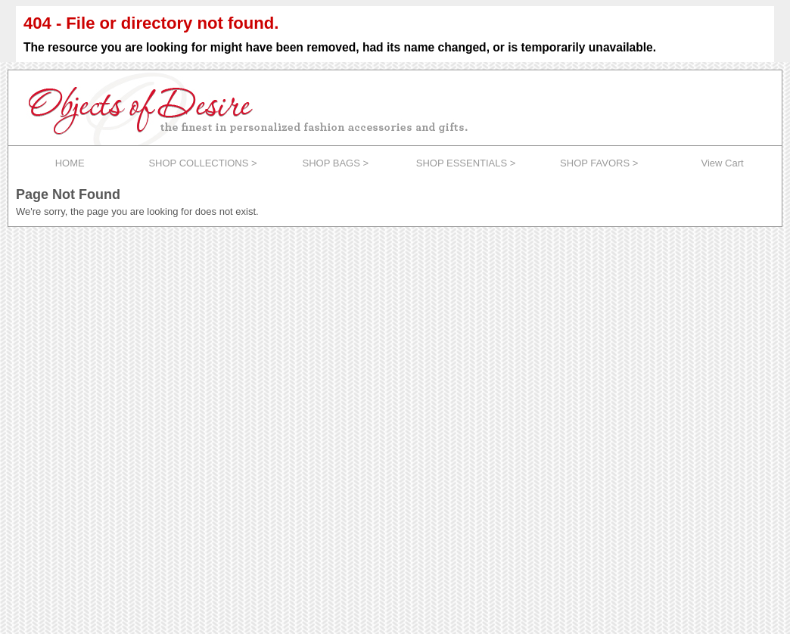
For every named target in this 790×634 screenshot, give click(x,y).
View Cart (722, 163)
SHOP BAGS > (336, 163)
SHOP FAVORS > (599, 163)
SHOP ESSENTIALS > (466, 163)
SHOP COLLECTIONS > (202, 163)
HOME (70, 163)
